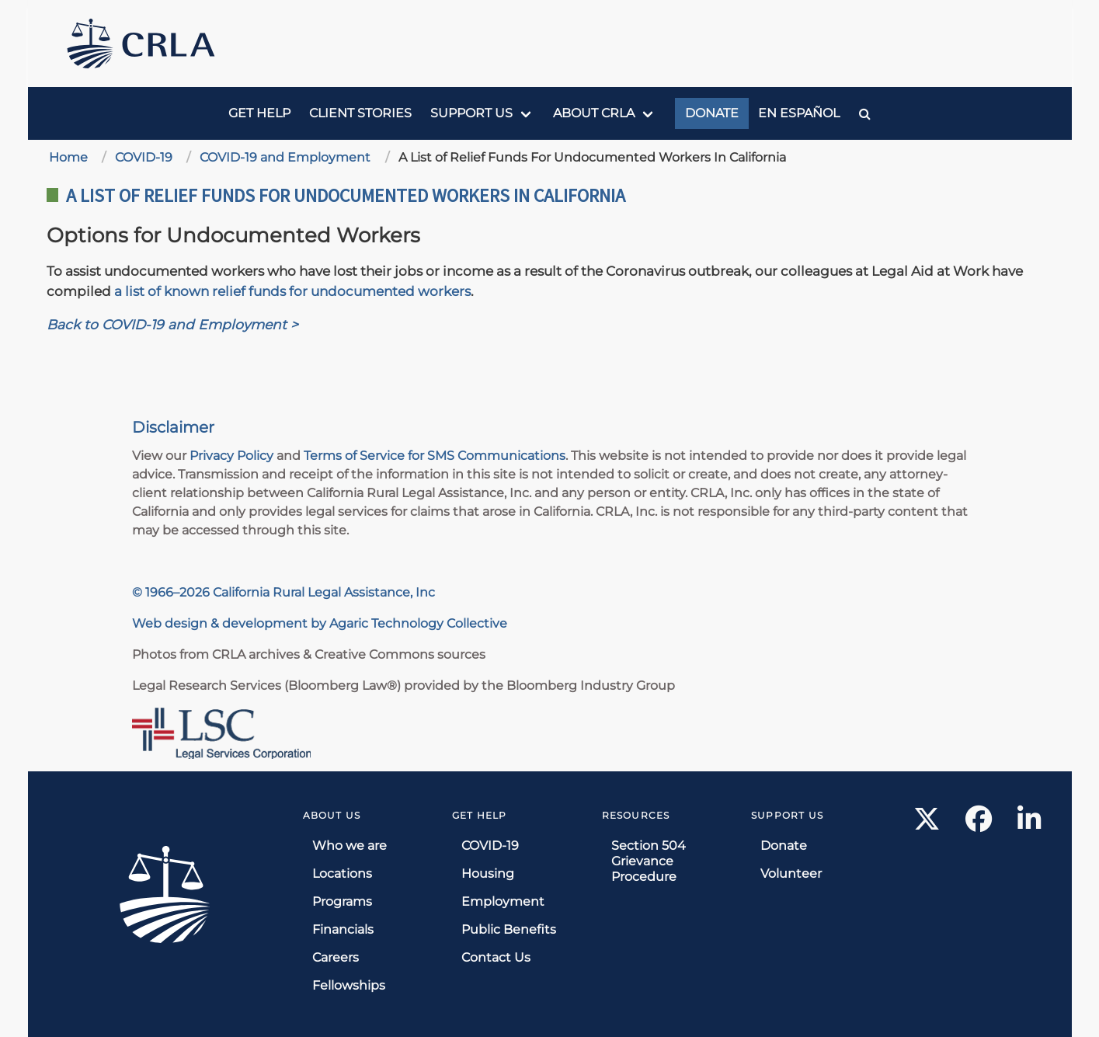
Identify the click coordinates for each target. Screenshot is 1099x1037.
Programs (342, 901)
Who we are (349, 845)
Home (68, 157)
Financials (343, 929)
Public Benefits (508, 929)
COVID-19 (143, 157)
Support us (471, 113)
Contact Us (495, 957)
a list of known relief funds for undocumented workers (292, 291)
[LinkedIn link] (1029, 824)
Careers (335, 957)
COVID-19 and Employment (285, 157)
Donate (712, 113)
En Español (799, 113)
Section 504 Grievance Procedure (648, 861)
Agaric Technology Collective (418, 623)
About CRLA (594, 113)
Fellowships (348, 985)
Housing (487, 873)
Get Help (259, 113)
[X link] (927, 824)
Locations (342, 873)
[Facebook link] (979, 824)
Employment (502, 901)
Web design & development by (230, 623)
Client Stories (360, 113)
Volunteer (791, 873)
